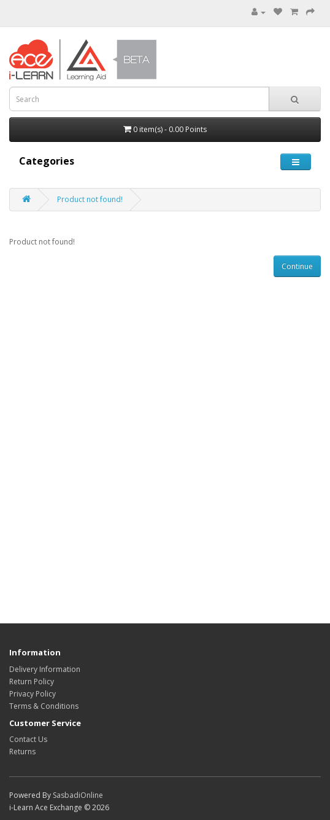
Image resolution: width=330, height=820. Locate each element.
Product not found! (90, 199)
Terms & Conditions (44, 706)
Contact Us (28, 739)
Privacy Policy (32, 694)
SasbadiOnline (78, 795)
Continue (297, 266)
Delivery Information (44, 669)
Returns (22, 751)
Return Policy (31, 681)
